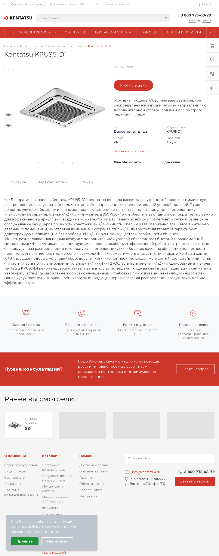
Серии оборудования (21, 465)
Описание (16, 182)
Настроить (57, 541)
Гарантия (86, 478)
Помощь (86, 456)
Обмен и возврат (92, 484)
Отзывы (86, 182)
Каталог (49, 456)
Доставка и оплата (93, 465)
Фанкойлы (50, 508)
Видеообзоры (15, 471)
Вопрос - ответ (90, 490)
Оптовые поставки (93, 471)
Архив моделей (54, 553)
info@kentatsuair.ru (114, 4)
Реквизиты (12, 484)
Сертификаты (14, 478)
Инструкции (88, 496)
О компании (15, 456)
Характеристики (53, 182)
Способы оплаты (127, 162)
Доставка (172, 162)
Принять (24, 541)
